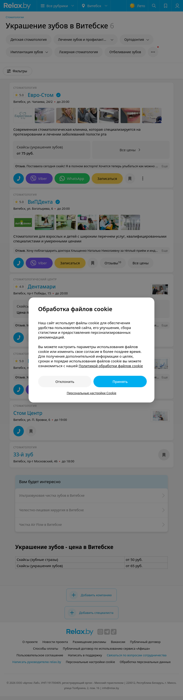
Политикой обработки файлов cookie (111, 365)
